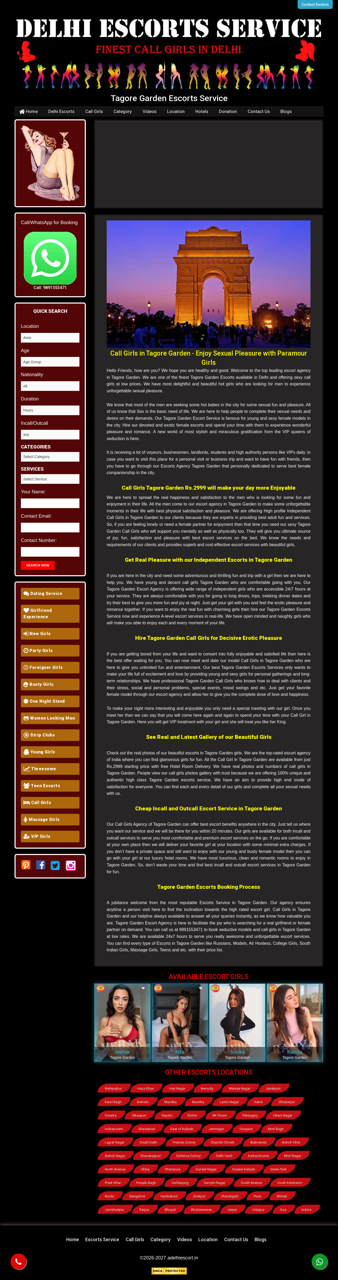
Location (176, 111)
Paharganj (249, 1115)
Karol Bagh (113, 1102)
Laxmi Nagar (229, 1102)
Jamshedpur (114, 1210)
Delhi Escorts (61, 111)
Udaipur (258, 1210)
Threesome (40, 768)
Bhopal (170, 1210)
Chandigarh (229, 1196)
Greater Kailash (243, 1169)
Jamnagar (216, 1129)
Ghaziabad (146, 1129)
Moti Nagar (292, 1156)
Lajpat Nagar (114, 1142)
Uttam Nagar (282, 1115)
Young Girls (39, 751)
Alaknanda (258, 1142)
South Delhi (148, 1142)
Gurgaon (246, 1129)
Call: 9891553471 (50, 287)
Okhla (145, 1169)
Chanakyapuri (150, 1156)
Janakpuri (273, 1088)
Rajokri (167, 1115)
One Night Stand (44, 701)
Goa (283, 1210)
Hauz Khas (145, 1088)
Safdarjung (180, 1183)
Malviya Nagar (239, 1088)
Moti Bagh (276, 1129)
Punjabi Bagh (146, 1183)
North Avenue (115, 1169)
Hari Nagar (177, 1088)
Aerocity (207, 1088)
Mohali (282, 1196)
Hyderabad (169, 1196)
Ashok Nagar (115, 1156)
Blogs (286, 111)
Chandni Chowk (222, 1142)
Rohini (192, 1115)
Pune (257, 1196)
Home (28, 111)
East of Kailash (182, 1129)
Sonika (237, 1052)
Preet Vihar (113, 1183)
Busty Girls (39, 684)
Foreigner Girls (43, 667)
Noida (109, 1196)
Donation (228, 111)
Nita (180, 1052)
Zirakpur (199, 1196)
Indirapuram (114, 1129)
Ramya (294, 1052)
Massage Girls (42, 819)
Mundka (170, 1102)
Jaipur (232, 1210)
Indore (306, 1210)
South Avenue (251, 1183)
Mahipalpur (113, 1088)
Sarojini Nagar (214, 1183)
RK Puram (220, 1115)
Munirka (198, 1102)
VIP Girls (37, 836)
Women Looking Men (49, 718)
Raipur (144, 1210)
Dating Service (43, 593)
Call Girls (94, 111)
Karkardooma (258, 1156)
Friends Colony (184, 1142)
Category (123, 111)
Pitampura (172, 1169)
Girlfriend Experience (38, 613)
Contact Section (315, 4)
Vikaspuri (139, 1115)
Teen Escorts (42, 785)
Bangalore (137, 1196)
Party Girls (38, 650)
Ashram (143, 1102)
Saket (258, 1102)
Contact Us (259, 111)
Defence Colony (188, 1156)
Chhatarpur (286, 1102)
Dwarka (110, 1115)
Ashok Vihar (291, 1142)
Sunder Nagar (206, 1169)
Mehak (122, 1052)
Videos (150, 111)
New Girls (37, 633)
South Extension (289, 1183)
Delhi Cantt (224, 1156)
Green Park (278, 1169)
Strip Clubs (39, 735)
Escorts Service (102, 1239)
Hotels (201, 111)
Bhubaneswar (201, 1210)
